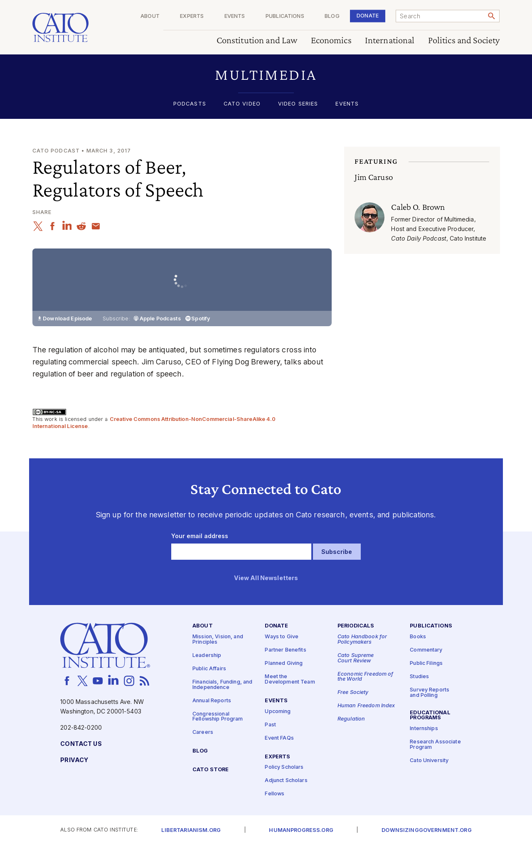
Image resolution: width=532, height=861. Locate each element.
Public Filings (426, 679)
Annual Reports (211, 716)
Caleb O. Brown (418, 207)
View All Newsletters (266, 594)
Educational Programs (430, 731)
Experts (192, 16)
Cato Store (210, 785)
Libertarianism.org (191, 846)
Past (270, 740)
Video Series (298, 104)
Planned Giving (284, 679)
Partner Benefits (285, 666)
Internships (424, 744)
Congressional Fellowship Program (217, 732)
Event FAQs (279, 754)
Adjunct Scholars (286, 797)
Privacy (74, 776)
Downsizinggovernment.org (426, 846)
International (390, 40)
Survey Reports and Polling (429, 708)
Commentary (426, 666)
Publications (285, 16)
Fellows (274, 810)
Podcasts (189, 104)
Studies (419, 692)
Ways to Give (281, 652)
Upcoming (278, 727)
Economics (331, 40)
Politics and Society (464, 40)
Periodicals (355, 642)
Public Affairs (209, 684)
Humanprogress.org (301, 846)
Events (234, 16)
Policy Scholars (284, 783)
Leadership (206, 671)
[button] (266, 74)
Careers (202, 748)
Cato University (429, 776)
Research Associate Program (435, 760)
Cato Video (242, 104)
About (150, 16)
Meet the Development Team (290, 695)
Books (418, 652)
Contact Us (80, 760)
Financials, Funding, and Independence (222, 700)
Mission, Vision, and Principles (217, 655)
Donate (368, 15)
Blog (332, 16)
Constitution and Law (257, 40)
